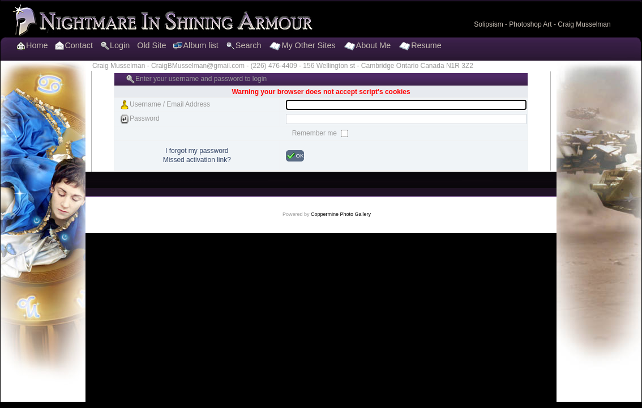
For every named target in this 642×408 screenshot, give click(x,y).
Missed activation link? (197, 160)
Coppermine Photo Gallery (341, 214)
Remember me (315, 133)
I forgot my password (196, 151)
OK (295, 155)
